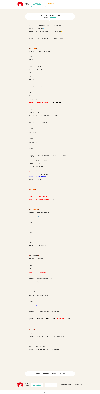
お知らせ (54, 373)
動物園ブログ (46, 373)
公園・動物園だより (63, 4)
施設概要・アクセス (79, 4)
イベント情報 (62, 373)
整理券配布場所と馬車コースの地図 (37, 176)
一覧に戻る (37, 373)
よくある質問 (71, 4)
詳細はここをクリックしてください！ (38, 272)
